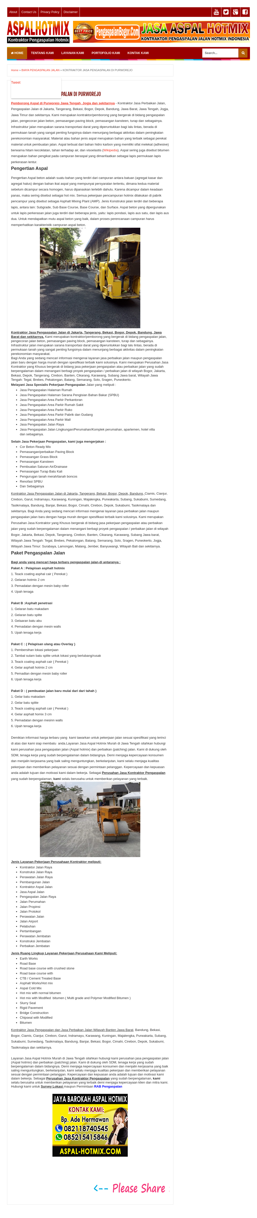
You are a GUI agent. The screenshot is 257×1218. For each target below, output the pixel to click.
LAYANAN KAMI (72, 53)
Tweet (15, 82)
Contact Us (28, 12)
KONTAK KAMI (138, 53)
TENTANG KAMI (42, 53)
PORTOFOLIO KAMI (106, 53)
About (13, 12)
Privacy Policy (50, 12)
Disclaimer (70, 12)
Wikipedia (110, 150)
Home (17, 53)
